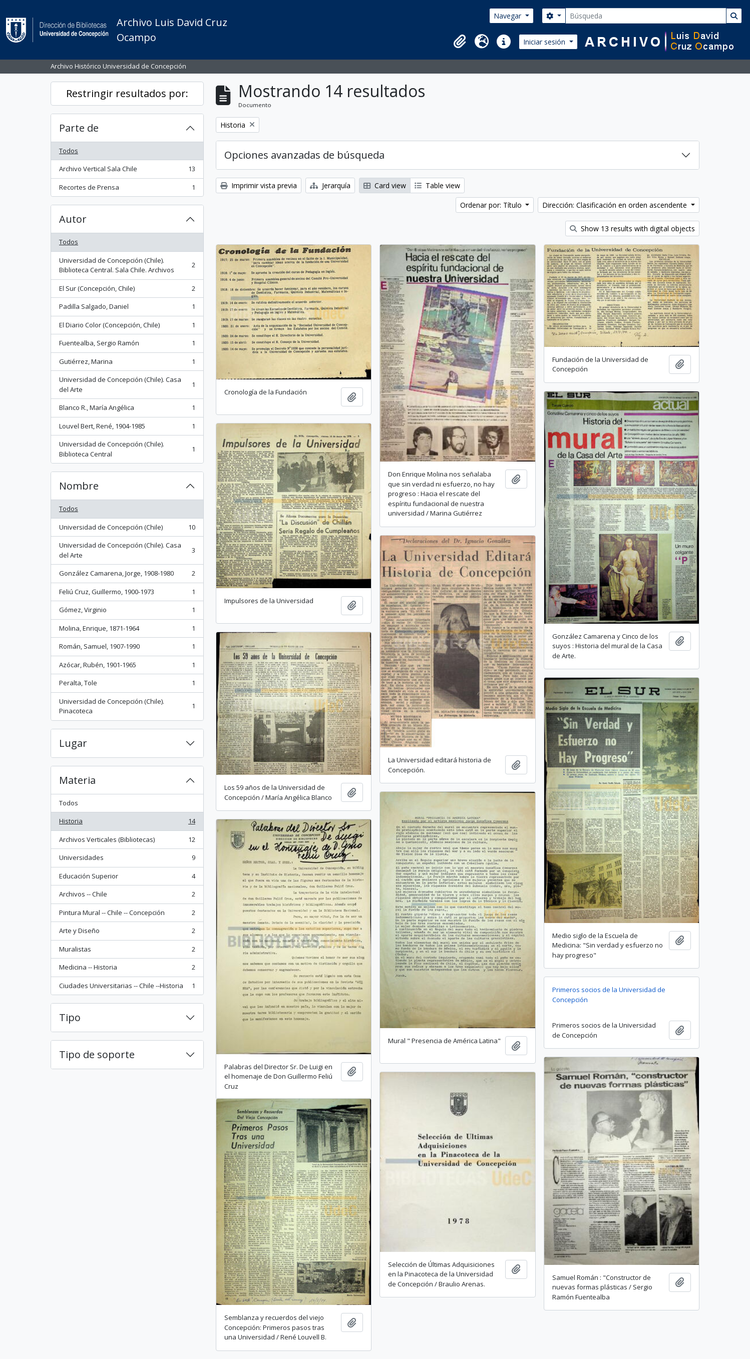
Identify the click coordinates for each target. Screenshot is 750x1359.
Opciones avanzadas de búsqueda (304, 155)
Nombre (79, 486)
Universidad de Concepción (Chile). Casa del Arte (127, 384)
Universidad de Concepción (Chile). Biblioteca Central (127, 449)
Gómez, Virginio (127, 612)
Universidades (127, 859)
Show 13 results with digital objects (632, 228)
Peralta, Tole (127, 685)
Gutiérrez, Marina (127, 363)
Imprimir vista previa (258, 185)
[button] (460, 42)
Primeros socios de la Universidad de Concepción (608, 994)
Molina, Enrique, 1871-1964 (127, 630)
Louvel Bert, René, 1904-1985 (127, 428)
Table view (437, 185)
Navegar (508, 16)
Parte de (79, 128)
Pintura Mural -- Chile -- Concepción (127, 915)
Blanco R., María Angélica (127, 409)
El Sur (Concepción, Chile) (127, 290)
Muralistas (127, 951)
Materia (77, 780)
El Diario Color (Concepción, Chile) (127, 327)
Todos (68, 150)
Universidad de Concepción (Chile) (127, 529)
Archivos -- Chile (127, 896)
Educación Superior (127, 878)
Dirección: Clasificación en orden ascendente (615, 205)
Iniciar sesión (545, 42)
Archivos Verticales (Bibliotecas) (127, 841)
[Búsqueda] (645, 16)
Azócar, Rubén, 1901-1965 (127, 667)
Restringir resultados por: (127, 93)
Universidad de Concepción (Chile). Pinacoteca (127, 706)
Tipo (70, 1017)
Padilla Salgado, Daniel (127, 308)
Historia (127, 823)
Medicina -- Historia (127, 969)
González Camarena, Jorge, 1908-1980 (127, 575)
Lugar (73, 743)
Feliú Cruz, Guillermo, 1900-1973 (127, 594)
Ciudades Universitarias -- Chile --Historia (127, 988)
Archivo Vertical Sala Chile (127, 171)
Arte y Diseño (127, 933)
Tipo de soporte (97, 1054)
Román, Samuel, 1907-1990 (127, 648)
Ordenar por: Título (492, 205)
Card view (384, 185)
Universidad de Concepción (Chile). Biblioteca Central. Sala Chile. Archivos (127, 265)
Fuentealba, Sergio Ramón (127, 345)
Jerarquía (330, 185)
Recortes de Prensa (127, 189)
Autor (73, 219)
